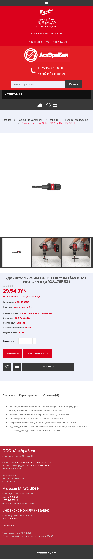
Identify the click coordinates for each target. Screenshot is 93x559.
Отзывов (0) (51, 395)
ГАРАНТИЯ (48, 366)
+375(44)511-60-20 (51, 74)
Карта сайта (8, 524)
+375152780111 (13, 496)
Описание (9, 395)
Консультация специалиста (46, 33)
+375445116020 (10, 500)
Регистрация (36, 42)
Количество (9, 341)
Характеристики (29, 395)
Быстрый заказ (38, 353)
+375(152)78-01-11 (50, 68)
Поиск (73, 84)
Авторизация (60, 42)
